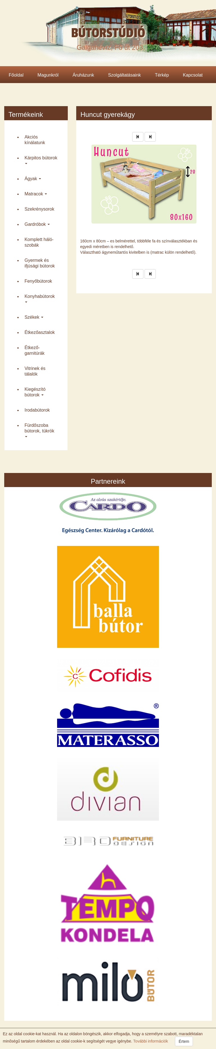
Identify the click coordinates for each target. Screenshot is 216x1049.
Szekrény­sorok (39, 209)
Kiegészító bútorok (35, 392)
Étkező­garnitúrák (34, 350)
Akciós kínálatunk (34, 140)
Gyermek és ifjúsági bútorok (39, 263)
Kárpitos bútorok (40, 159)
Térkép (162, 75)
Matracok (35, 193)
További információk (150, 1041)
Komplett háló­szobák (38, 242)
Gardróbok (37, 224)
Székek (33, 317)
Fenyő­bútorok (38, 281)
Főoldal (16, 75)
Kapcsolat (192, 75)
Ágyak (32, 178)
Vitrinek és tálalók (34, 371)
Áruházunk (83, 75)
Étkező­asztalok (39, 332)
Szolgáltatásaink (124, 75)
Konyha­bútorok (39, 298)
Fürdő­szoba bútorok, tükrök (39, 430)
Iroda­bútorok (37, 410)
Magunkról (47, 75)
